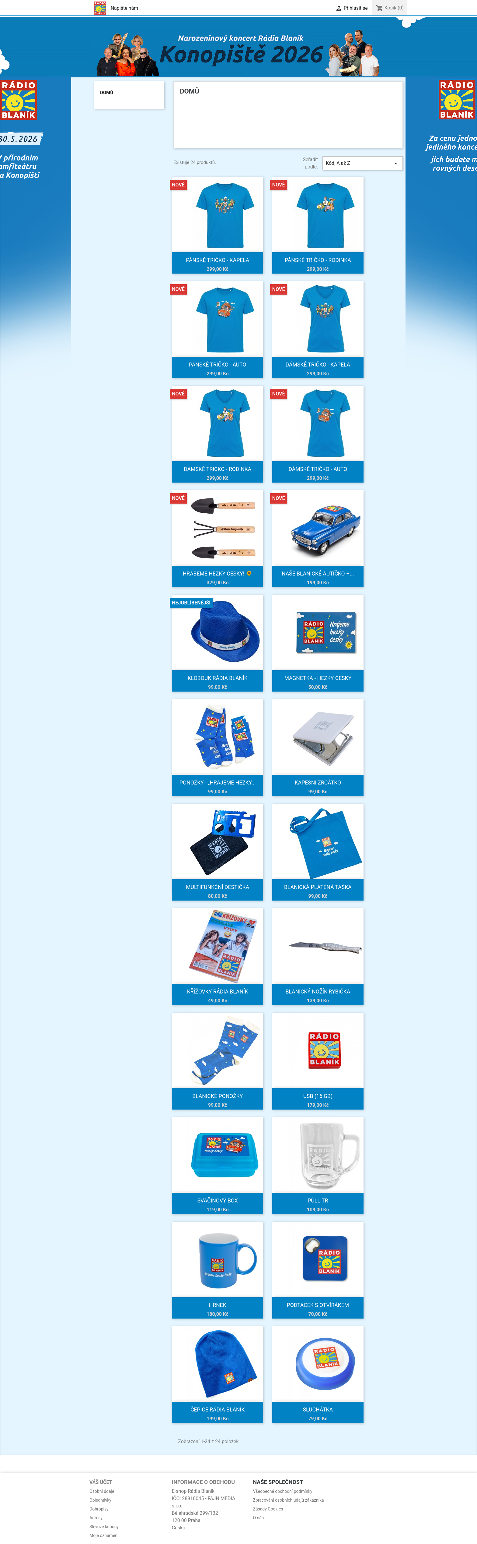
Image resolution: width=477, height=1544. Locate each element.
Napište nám (124, 8)
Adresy (96, 1517)
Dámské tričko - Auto (317, 469)
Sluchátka (318, 1410)
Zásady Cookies (268, 1509)
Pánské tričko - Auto (217, 365)
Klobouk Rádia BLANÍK (218, 678)
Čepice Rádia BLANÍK (217, 1410)
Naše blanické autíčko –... (318, 574)
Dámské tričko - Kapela (318, 365)
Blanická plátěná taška (318, 887)
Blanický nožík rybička (317, 992)
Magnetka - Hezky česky (317, 678)
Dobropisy (99, 1509)
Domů (106, 92)
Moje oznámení (104, 1535)
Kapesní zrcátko (318, 783)
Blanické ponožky (217, 1096)
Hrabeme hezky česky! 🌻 (217, 574)
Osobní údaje (101, 1491)
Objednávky (100, 1500)
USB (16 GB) (318, 1096)
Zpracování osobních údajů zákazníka (288, 1500)
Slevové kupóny (104, 1526)
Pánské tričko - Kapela (217, 260)
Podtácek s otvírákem (318, 1305)
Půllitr (318, 1201)
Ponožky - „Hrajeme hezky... (217, 783)
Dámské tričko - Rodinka (217, 469)
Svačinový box (217, 1201)
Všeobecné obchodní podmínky (282, 1491)
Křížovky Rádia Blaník (217, 992)
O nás (258, 1517)
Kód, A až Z (362, 163)
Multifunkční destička (217, 887)
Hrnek (217, 1305)
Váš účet (100, 1482)
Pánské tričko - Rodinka (318, 260)
